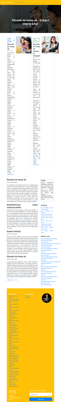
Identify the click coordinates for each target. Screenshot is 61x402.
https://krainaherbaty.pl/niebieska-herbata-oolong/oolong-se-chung (49, 268)
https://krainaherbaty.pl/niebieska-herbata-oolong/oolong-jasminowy (49, 278)
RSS (24, 2)
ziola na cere (12, 383)
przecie (8, 199)
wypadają (35, 155)
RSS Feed (27, 297)
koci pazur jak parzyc (14, 299)
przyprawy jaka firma (46, 225)
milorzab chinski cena (46, 224)
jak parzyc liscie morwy (46, 216)
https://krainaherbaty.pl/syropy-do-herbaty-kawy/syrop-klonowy (48, 273)
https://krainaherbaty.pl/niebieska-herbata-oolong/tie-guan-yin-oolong (49, 258)
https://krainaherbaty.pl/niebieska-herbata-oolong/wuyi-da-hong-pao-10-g (49, 240)
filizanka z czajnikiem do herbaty (12, 365)
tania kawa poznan (13, 355)
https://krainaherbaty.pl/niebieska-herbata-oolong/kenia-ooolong (49, 250)
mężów (36, 246)
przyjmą (21, 218)
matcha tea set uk (13, 374)
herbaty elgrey (12, 384)
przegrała (35, 160)
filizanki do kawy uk (7, 2)
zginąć (17, 273)
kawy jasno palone (13, 386)
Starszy (9, 280)
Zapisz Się (41, 399)
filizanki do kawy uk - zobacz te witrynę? (36, 50)
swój (13, 248)
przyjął (10, 213)
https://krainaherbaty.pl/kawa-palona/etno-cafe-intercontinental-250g (48, 283)
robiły (15, 268)
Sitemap (27, 296)
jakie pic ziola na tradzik (46, 214)
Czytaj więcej (10, 174)
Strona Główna (18, 2)
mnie (28, 185)
